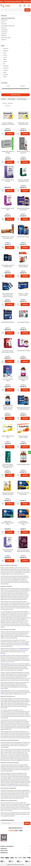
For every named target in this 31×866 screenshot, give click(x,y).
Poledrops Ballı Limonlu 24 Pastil (8, 436)
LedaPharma (4, 68)
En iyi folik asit (3, 655)
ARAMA (27, 9)
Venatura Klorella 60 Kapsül (23, 464)
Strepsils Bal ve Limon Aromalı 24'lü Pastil (23, 123)
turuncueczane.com (13, 784)
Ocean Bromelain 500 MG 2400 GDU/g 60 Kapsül (8, 493)
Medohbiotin (5, 66)
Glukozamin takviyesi (5, 663)
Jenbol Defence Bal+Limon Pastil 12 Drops (23, 493)
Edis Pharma (4, 48)
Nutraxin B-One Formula (23, 236)
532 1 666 (15, 831)
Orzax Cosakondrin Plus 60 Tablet (7, 209)
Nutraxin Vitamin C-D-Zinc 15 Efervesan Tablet (8, 237)
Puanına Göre (7, 105)
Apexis (3, 59)
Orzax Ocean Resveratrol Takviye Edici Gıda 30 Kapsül (23, 550)
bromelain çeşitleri (23, 648)
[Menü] (1, 5)
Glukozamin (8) (4, 29)
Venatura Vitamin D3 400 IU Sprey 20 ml (23, 152)
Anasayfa (3, 99)
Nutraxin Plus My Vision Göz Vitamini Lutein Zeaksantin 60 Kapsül (7, 295)
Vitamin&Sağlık (11, 99)
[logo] (6, 5)
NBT (3, 63)
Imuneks (4, 57)
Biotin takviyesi (25, 643)
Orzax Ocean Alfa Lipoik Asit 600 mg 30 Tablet (23, 180)
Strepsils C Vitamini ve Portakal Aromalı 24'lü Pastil (7, 123)
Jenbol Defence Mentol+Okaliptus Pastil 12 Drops (8, 523)
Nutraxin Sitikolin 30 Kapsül (7, 322)
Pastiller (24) (3, 39)
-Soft (8, 864)
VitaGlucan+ (4, 74)
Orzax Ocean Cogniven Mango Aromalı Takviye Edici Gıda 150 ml (7, 466)
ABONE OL (27, 823)
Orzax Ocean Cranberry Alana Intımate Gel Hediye (8, 351)
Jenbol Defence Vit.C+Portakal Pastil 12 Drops (23, 523)
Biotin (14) (3, 21)
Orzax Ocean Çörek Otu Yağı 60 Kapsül (7, 550)
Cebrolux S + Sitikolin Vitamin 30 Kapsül (23, 294)
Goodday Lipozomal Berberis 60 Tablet (7, 408)
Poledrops (4, 70)
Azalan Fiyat (10, 103)
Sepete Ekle (9, 133)
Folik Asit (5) (3, 27)
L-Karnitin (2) (3, 33)
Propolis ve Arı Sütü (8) (5, 37)
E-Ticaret (11, 864)
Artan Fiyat (5, 103)
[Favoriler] (24, 6)
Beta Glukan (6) (4, 19)
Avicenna (4, 61)
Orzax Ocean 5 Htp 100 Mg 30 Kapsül (7, 180)
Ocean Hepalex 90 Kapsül (23, 322)
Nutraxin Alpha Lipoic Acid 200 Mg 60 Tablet (8, 266)
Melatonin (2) (4, 35)
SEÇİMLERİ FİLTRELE (15, 94)
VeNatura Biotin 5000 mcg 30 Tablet (8, 152)
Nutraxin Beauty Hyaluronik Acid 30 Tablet (23, 209)
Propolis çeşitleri (4, 690)
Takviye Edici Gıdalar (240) (8, 18)
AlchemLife (4, 51)
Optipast (4, 76)
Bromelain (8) (4, 23)
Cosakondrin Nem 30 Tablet (23, 350)
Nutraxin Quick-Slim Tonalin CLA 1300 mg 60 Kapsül (23, 408)
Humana (4, 55)
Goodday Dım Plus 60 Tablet (23, 379)
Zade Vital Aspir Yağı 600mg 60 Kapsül (23, 266)
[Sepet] (28, 6)
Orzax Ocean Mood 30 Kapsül (8, 379)
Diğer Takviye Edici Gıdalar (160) (7, 25)
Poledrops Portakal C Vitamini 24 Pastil (23, 436)
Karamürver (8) (4, 31)
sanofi (3, 53)
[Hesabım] (20, 6)
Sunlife (3, 72)
